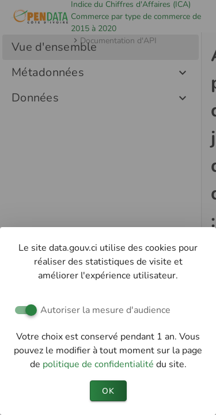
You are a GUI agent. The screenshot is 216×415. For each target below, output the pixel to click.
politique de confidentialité (99, 364)
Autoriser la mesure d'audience (105, 310)
